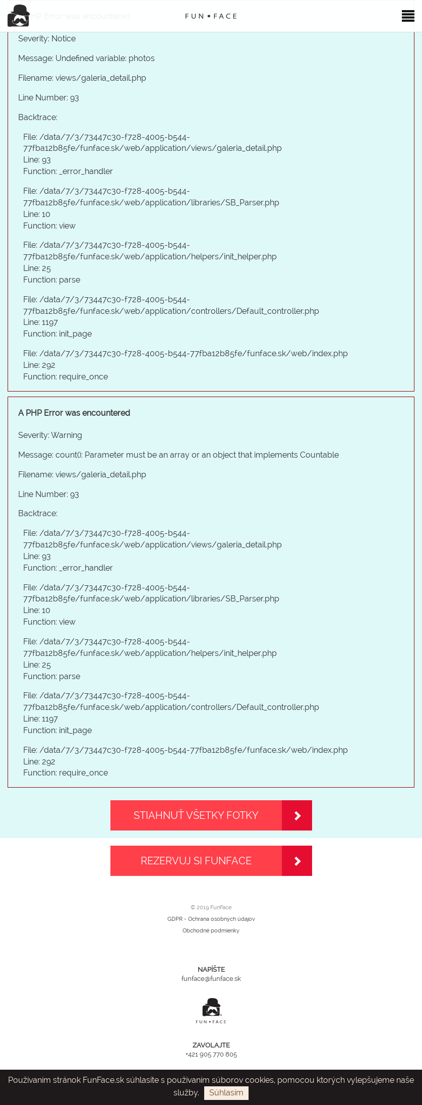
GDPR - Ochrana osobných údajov (211, 919)
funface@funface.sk (211, 978)
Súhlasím (226, 1092)
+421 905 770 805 (211, 1054)
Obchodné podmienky (211, 930)
